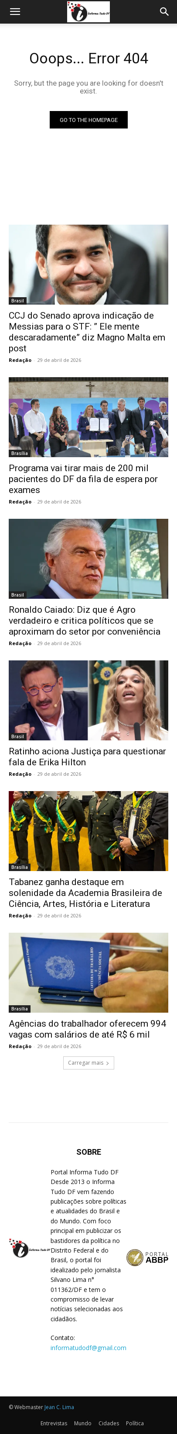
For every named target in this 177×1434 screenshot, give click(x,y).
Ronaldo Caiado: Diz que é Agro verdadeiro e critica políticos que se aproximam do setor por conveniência (84, 620)
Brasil (17, 301)
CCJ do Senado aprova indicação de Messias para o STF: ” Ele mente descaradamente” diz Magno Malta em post (87, 332)
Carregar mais (88, 1062)
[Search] (165, 12)
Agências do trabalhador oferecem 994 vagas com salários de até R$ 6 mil (87, 1029)
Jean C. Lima (59, 1407)
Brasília (19, 453)
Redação (20, 360)
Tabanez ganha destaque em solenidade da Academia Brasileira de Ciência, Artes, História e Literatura (85, 893)
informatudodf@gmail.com (88, 1348)
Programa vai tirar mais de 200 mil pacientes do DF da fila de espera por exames (83, 479)
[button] (15, 12)
